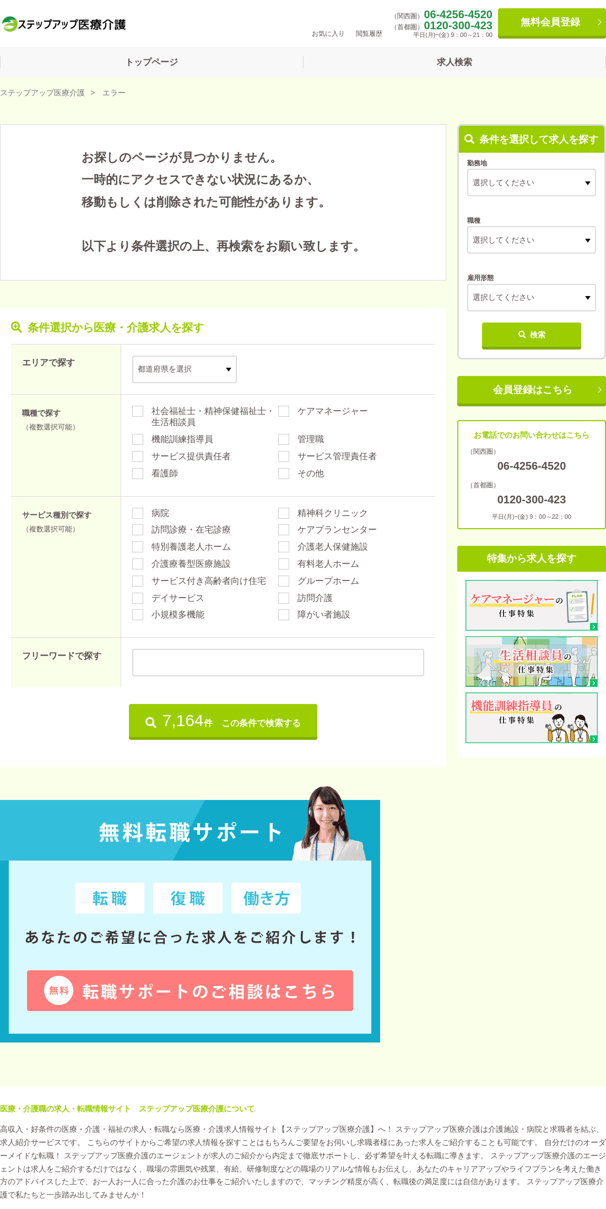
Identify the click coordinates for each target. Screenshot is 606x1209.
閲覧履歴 (369, 22)
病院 (160, 513)
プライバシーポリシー (158, 1151)
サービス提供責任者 (191, 456)
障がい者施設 (323, 614)
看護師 (165, 473)
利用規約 (79, 1151)
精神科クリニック (332, 513)
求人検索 (454, 62)
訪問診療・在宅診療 (191, 529)
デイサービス (178, 598)
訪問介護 (315, 598)
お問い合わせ (244, 1151)
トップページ (151, 62)
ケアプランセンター (337, 529)
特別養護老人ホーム (191, 546)
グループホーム (328, 580)
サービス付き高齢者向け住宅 (209, 580)
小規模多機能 (178, 614)
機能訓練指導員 (182, 439)
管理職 (310, 439)
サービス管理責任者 (337, 456)
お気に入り (328, 22)
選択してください (503, 239)
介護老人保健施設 (332, 546)
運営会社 (23, 1151)
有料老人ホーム (328, 563)
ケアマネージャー (332, 411)
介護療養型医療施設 (191, 563)
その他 (310, 473)
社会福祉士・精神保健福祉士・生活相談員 (213, 416)
